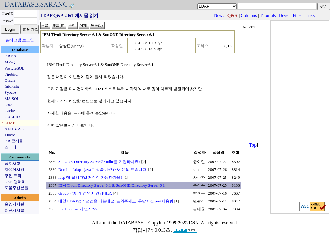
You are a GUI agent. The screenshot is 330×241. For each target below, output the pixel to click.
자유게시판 (14, 169)
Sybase (10, 92)
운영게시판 (14, 204)
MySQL (11, 62)
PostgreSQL (14, 68)
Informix (12, 86)
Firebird (11, 74)
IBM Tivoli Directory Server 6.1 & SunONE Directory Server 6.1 (111, 185)
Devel (284, 15)
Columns (249, 15)
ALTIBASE (14, 129)
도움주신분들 (16, 187)
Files (297, 15)
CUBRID (12, 116)
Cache (10, 110)
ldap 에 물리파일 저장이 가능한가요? (90, 177)
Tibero (10, 135)
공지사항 (12, 163)
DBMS (10, 56)
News (219, 15)
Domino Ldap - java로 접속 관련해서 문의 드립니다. (102, 169)
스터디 (10, 147)
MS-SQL (12, 98)
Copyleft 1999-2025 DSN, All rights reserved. (193, 222)
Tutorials (268, 15)
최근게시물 (14, 210)
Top (253, 145)
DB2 (8, 104)
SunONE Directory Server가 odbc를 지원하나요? (99, 161)
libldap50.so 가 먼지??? (77, 209)
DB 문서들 (14, 141)
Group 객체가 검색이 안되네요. (85, 193)
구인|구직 (13, 175)
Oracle (10, 80)
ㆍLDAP (7, 122)
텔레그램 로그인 (19, 40)
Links (309, 15)
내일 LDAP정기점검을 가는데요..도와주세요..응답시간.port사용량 (115, 201)
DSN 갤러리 (15, 181)
